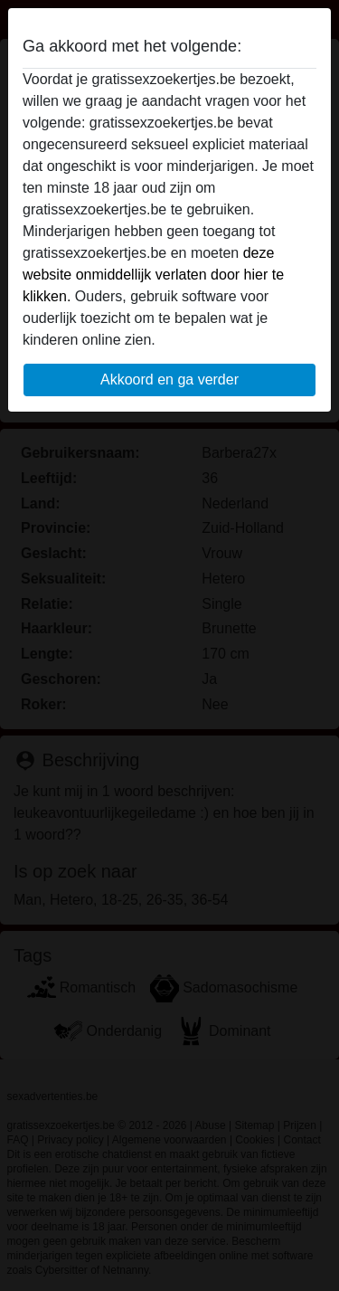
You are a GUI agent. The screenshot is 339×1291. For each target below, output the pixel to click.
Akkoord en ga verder (169, 379)
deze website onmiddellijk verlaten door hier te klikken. (153, 274)
